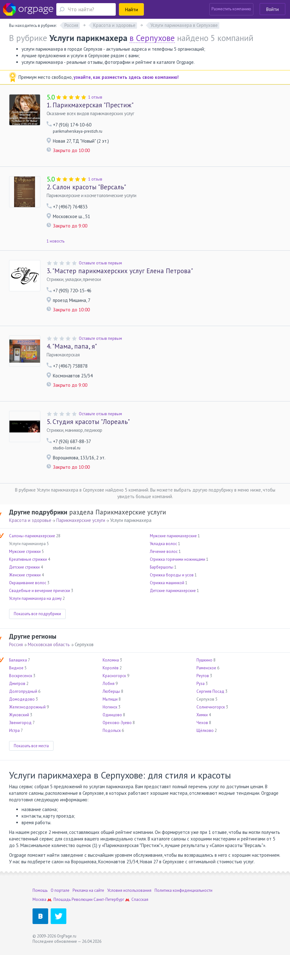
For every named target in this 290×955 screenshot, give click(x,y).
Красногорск (114, 675)
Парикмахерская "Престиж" (90, 105)
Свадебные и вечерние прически (39, 590)
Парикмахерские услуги (80, 520)
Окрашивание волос (27, 582)
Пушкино (204, 660)
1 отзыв (95, 97)
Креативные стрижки (28, 559)
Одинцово (112, 715)
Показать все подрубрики (37, 613)
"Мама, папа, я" (72, 346)
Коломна (111, 660)
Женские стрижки (25, 575)
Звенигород (20, 722)
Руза (200, 683)
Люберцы (111, 691)
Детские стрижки (24, 567)
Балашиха (18, 660)
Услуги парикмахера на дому (35, 598)
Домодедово (22, 699)
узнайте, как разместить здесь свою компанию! (126, 77)
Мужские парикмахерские (173, 536)
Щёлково (205, 730)
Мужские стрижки (25, 551)
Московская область (49, 644)
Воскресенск (20, 675)
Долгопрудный (23, 691)
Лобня (108, 683)
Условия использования (129, 890)
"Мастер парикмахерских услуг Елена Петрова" (120, 271)
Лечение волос (164, 551)
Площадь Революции (73, 899)
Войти (272, 9)
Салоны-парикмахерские (32, 536)
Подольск (112, 730)
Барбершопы (161, 567)
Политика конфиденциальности (183, 890)
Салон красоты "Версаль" (86, 187)
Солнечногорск (210, 707)
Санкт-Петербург (109, 899)
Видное (16, 668)
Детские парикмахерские (173, 590)
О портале (60, 890)
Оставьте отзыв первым (100, 263)
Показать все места (31, 745)
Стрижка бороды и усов (172, 575)
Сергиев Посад (210, 691)
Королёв (111, 668)
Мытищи (110, 699)
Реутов (202, 675)
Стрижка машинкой (167, 582)
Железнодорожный (27, 707)
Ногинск (110, 707)
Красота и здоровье (30, 520)
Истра (14, 730)
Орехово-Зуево (117, 722)
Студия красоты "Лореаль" (88, 421)
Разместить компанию (231, 9)
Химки (202, 715)
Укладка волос (163, 543)
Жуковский (19, 715)
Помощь (40, 890)
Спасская (139, 899)
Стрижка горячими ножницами (177, 559)
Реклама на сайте (88, 890)
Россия (16, 644)
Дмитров (17, 683)
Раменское (206, 668)
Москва (39, 899)
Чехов (202, 722)
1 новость (55, 241)
